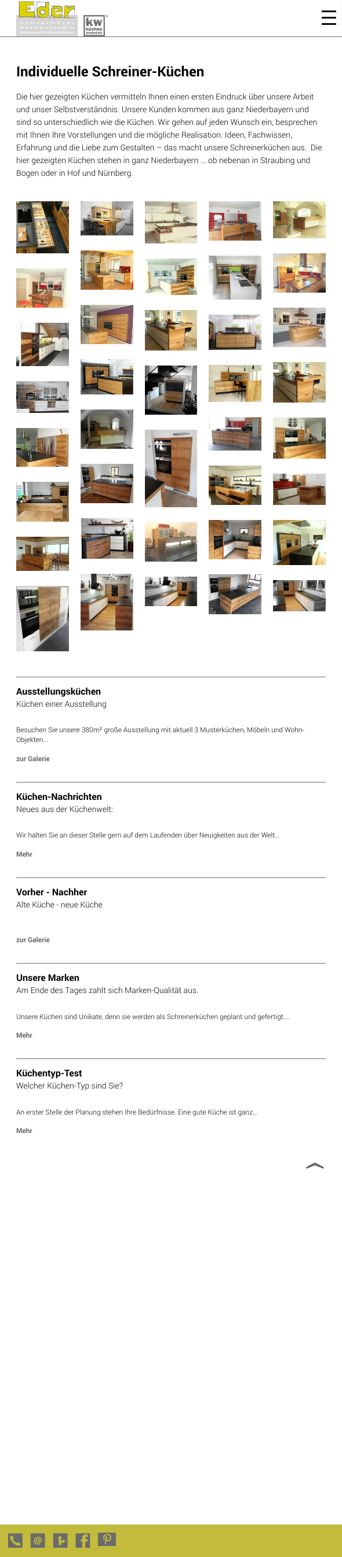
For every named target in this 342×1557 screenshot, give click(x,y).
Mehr (24, 854)
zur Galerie (33, 758)
